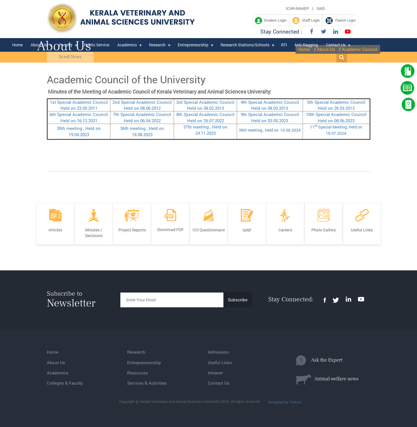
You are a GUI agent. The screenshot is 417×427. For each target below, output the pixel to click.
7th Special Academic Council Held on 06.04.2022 (142, 117)
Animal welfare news (327, 379)
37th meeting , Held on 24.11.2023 (205, 130)
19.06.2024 (289, 130)
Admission (218, 352)
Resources (137, 373)
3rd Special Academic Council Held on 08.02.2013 (205, 105)
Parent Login (341, 20)
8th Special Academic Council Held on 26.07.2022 (205, 117)
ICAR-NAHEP (297, 8)
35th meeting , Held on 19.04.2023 (79, 131)
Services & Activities (147, 383)
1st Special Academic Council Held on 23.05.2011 (79, 105)
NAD (321, 8)
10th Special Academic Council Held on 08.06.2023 (336, 117)
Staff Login (306, 20)
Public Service (96, 44)
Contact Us (335, 44)
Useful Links (220, 362)
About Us (39, 44)
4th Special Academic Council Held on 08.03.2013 (270, 105)
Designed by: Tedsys (285, 402)
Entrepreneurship (193, 44)
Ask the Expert (319, 360)
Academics (127, 44)
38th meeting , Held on (258, 130)
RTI (284, 44)
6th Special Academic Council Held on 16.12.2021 (79, 117)
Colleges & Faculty (65, 383)
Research (157, 44)
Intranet (215, 373)
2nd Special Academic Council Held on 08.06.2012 (142, 105)
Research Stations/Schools (245, 44)
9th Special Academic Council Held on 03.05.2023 (270, 117)
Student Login (270, 20)
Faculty (65, 44)
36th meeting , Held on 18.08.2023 (142, 131)
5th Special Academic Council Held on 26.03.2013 (336, 105)
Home (17, 44)
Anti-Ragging (306, 44)
